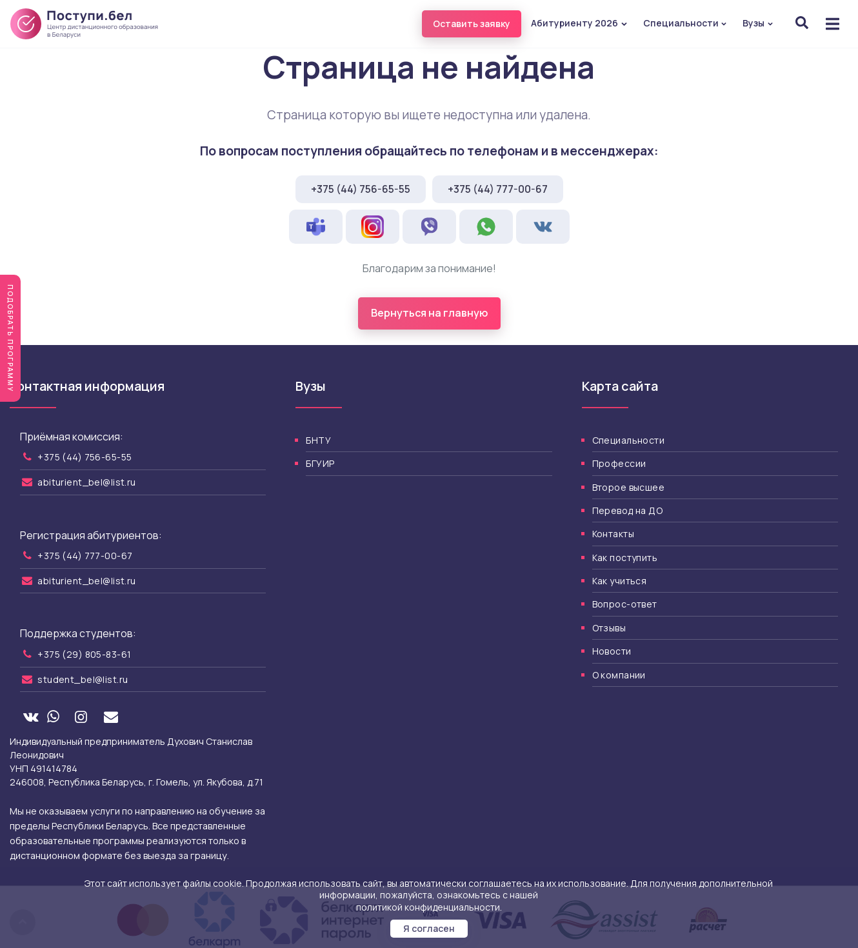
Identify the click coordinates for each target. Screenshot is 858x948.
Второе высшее (628, 487)
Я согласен (429, 928)
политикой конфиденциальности (428, 907)
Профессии (619, 463)
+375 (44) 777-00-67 (498, 189)
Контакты (613, 534)
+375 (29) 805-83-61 (84, 654)
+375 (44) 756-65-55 (360, 189)
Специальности (685, 23)
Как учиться (619, 581)
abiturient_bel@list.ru (86, 482)
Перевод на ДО (627, 510)
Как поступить (624, 557)
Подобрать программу (10, 338)
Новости (612, 651)
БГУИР (320, 463)
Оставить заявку (471, 23)
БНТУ (318, 440)
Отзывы (609, 628)
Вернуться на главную (429, 313)
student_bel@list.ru (82, 679)
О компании (619, 675)
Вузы (758, 23)
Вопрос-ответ (624, 604)
